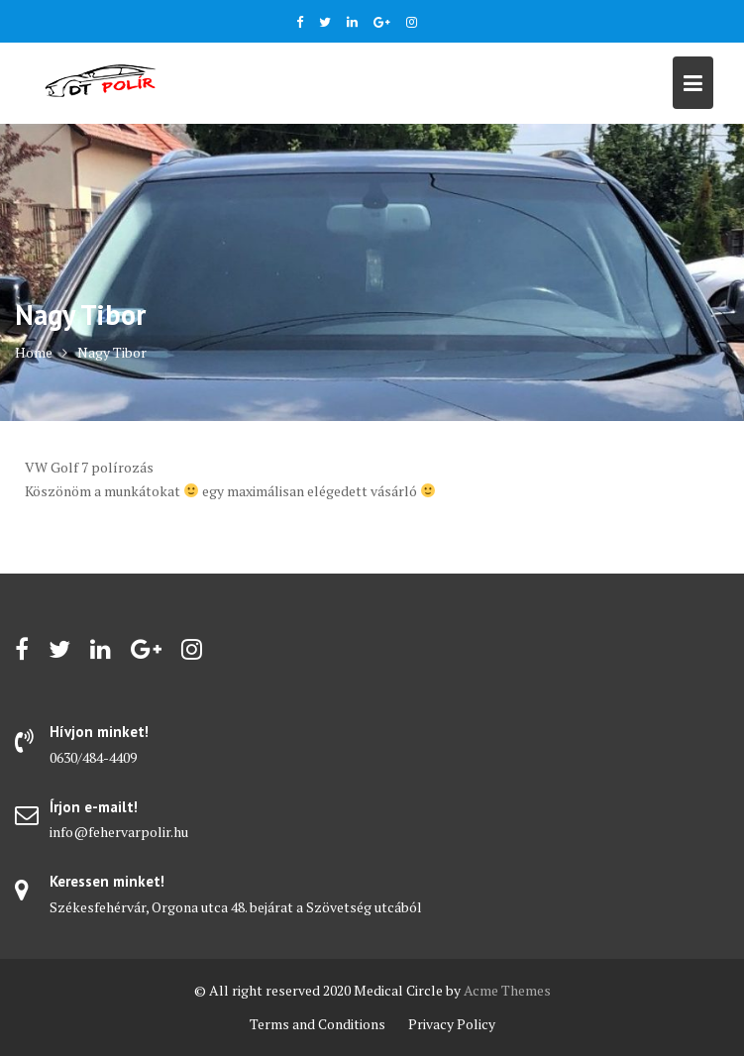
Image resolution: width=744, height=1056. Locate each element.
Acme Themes (507, 990)
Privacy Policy (451, 1023)
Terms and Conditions (317, 1023)
